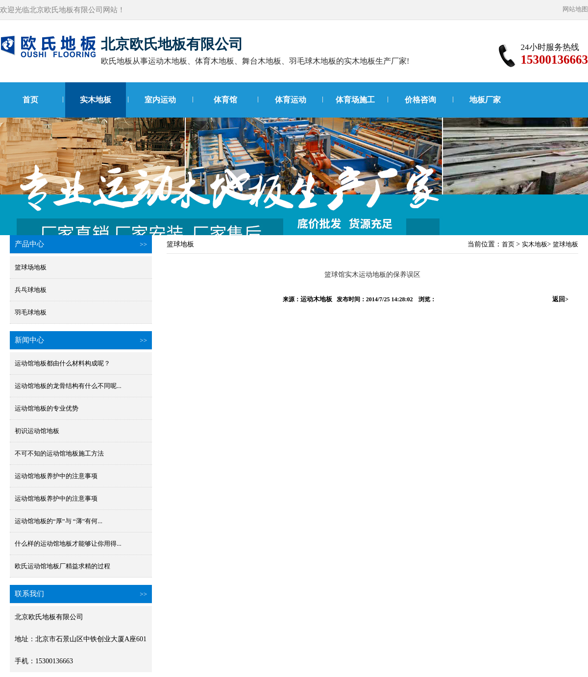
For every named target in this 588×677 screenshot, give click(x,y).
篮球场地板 (31, 267)
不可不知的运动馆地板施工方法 (59, 453)
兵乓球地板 (31, 289)
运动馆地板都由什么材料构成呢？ (62, 363)
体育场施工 (355, 100)
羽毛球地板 (31, 312)
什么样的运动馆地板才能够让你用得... (68, 543)
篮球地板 (565, 244)
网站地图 (575, 9)
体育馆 (225, 100)
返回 (560, 299)
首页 (30, 100)
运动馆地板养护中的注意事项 (56, 476)
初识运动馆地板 (37, 431)
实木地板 (95, 100)
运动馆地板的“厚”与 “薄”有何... (58, 521)
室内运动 (160, 100)
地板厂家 (485, 100)
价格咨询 (420, 100)
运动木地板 (316, 299)
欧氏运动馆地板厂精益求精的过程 (62, 566)
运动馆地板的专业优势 (46, 408)
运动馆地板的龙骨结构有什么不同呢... (68, 385)
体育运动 (290, 100)
